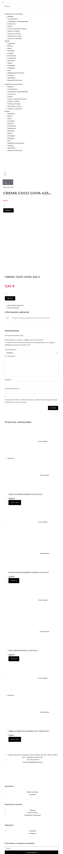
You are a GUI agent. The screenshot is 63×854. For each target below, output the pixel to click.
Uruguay (10, 75)
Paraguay (11, 68)
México (10, 63)
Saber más (7, 843)
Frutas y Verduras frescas (17, 29)
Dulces (10, 26)
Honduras (11, 60)
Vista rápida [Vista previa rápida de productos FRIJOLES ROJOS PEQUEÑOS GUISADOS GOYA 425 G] (42, 471)
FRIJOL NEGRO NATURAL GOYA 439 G (23, 600)
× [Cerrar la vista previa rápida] (0, 830)
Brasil (9, 48)
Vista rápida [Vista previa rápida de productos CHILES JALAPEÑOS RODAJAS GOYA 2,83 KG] (42, 391)
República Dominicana (15, 73)
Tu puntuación (11, 299)
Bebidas (10, 16)
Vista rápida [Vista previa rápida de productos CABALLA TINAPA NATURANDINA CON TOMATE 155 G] (42, 628)
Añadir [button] (14, 530)
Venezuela (11, 78)
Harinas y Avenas (14, 33)
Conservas (11, 24)
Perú (9, 70)
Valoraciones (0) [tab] (13, 257)
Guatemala (11, 58)
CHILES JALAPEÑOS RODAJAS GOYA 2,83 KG (25, 444)
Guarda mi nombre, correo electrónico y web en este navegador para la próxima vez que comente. (31, 350)
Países (7, 41)
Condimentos (12, 19)
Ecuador (10, 53)
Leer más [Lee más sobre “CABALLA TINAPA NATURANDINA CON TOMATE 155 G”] (15, 689)
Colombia (11, 51)
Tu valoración (10, 305)
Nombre (8, 329)
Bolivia (9, 46)
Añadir (8, 210)
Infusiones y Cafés (14, 36)
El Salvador (11, 56)
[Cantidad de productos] (5, 206)
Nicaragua (11, 65)
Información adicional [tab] (15, 255)
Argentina (11, 43)
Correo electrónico (12, 338)
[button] (31, 2)
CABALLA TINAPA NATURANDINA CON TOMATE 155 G (28, 681)
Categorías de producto (14, 14)
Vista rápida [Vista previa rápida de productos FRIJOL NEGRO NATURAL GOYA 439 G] (42, 549)
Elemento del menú (14, 80)
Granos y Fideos (13, 31)
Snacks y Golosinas (14, 38)
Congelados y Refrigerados (17, 21)
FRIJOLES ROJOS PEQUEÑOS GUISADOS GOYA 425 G (28, 522)
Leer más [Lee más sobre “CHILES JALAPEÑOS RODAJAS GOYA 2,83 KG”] (15, 452)
